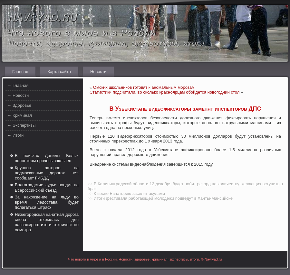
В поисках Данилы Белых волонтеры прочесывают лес (47, 158)
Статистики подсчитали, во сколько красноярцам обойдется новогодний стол (164, 92)
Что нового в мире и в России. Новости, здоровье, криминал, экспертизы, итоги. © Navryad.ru (145, 259)
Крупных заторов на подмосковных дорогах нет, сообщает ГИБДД (47, 173)
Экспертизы (24, 125)
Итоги (18, 135)
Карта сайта (59, 71)
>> (90, 183)
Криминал (22, 115)
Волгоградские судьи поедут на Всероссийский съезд (47, 187)
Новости (98, 71)
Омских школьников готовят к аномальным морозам (144, 87)
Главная (20, 71)
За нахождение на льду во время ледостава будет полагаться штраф (47, 202)
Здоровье (22, 105)
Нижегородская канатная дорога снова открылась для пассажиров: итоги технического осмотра (47, 222)
